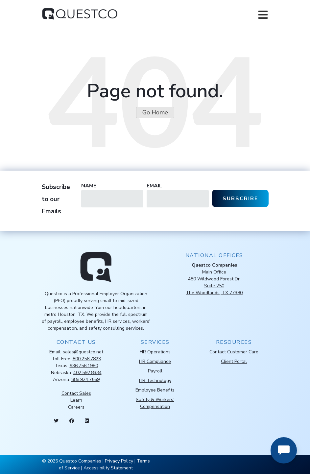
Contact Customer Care (233, 352)
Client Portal (234, 361)
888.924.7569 (85, 379)
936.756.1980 (84, 366)
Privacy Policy (119, 461)
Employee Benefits (155, 390)
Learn (76, 400)
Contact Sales (76, 393)
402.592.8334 (87, 372)
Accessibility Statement (108, 468)
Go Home (155, 112)
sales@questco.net (83, 352)
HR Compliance (155, 361)
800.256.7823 (87, 359)
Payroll (155, 371)
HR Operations (155, 352)
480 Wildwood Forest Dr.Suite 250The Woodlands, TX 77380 (214, 286)
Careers (76, 407)
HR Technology (155, 380)
